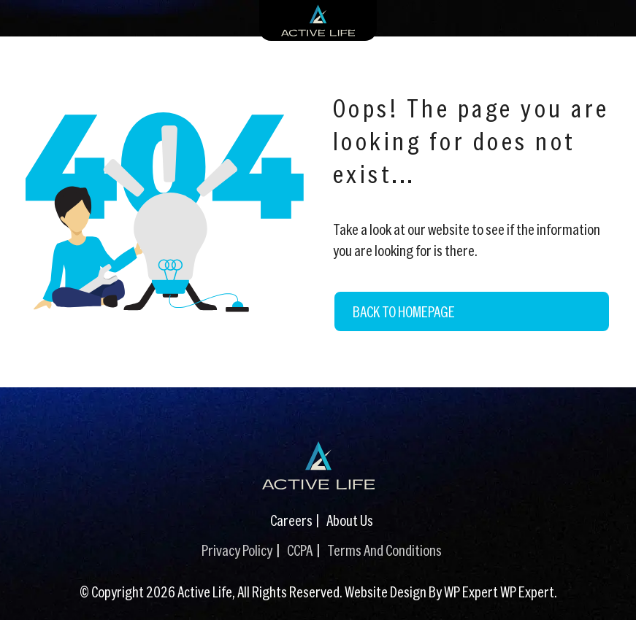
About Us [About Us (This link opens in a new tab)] (349, 520)
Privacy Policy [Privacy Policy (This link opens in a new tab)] (237, 549)
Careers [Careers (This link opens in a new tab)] (291, 520)
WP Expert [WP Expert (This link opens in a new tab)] (527, 591)
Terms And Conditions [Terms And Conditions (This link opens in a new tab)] (384, 549)
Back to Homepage (404, 311)
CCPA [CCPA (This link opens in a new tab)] (300, 549)
